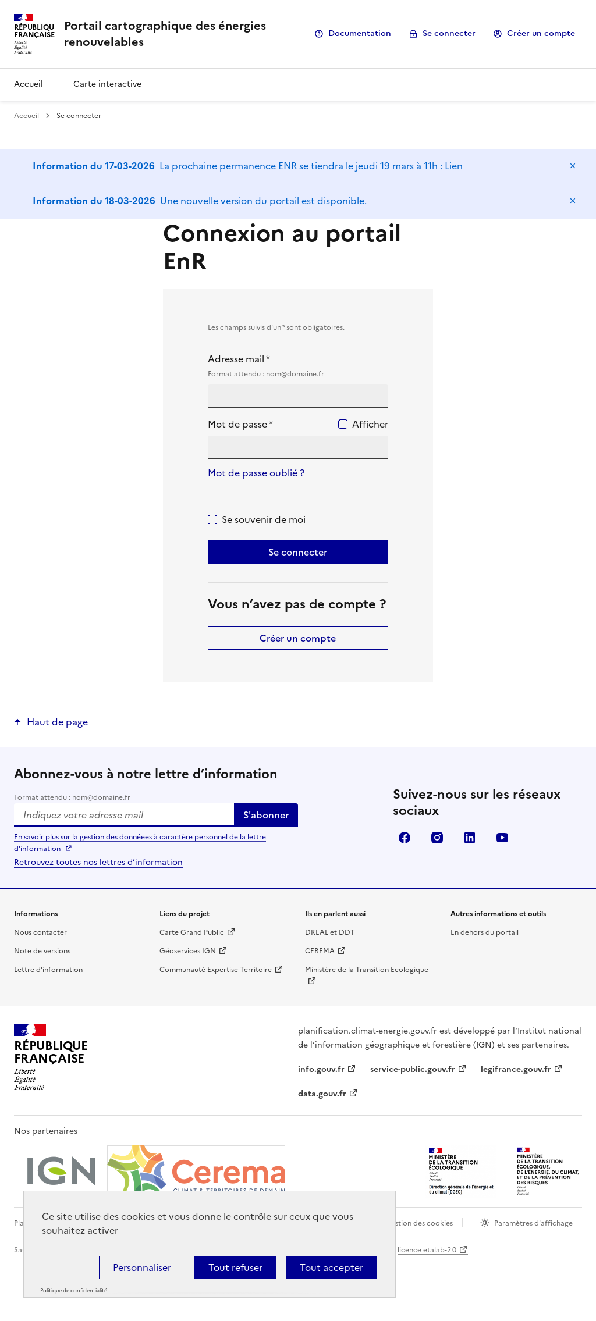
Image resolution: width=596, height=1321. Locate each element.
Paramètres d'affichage (533, 1223)
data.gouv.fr (322, 1094)
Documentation (359, 33)
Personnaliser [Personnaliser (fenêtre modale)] (142, 1267)
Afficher (370, 424)
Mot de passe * (240, 424)
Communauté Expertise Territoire (215, 969)
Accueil (28, 84)
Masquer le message (572, 165)
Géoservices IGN (187, 951)
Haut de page (57, 722)
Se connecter (449, 33)
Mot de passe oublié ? (256, 473)
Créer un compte (541, 33)
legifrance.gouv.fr (516, 1069)
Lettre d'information (48, 969)
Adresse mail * (298, 366)
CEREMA (320, 951)
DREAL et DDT (330, 932)
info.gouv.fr (321, 1069)
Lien (454, 166)
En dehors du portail (484, 932)
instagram (437, 837)
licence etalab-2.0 (427, 1250)
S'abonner (266, 815)
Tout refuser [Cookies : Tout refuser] (235, 1267)
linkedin (469, 837)
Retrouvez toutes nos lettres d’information (98, 862)
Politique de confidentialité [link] (73, 1291)
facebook (404, 837)
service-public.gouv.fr (412, 1069)
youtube (502, 837)
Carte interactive (107, 84)
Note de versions (42, 951)
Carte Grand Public (191, 932)
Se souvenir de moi (264, 519)
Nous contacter (40, 932)
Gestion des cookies (419, 1223)
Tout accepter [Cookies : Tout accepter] (331, 1267)
